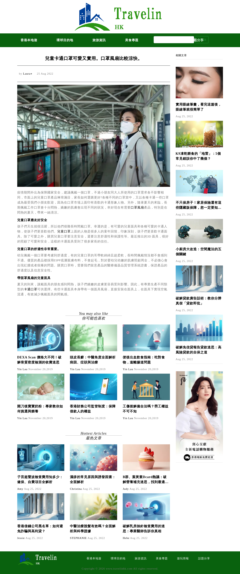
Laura (26, 73)
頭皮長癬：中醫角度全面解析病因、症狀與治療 (93, 359)
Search (202, 39)
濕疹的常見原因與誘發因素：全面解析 (93, 479)
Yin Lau (22, 369)
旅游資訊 (99, 40)
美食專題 (131, 40)
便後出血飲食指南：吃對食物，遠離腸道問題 (144, 359)
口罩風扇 (137, 207)
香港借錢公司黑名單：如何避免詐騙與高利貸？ (40, 528)
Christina (76, 488)
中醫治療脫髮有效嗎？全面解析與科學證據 (93, 528)
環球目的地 (65, 40)
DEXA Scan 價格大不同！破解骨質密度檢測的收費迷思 (39, 359)
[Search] (174, 39)
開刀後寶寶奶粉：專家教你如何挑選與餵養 (40, 408)
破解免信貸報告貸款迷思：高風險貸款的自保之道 (198, 349)
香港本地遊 (29, 40)
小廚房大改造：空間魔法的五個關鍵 (198, 251)
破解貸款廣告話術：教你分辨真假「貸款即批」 (198, 300)
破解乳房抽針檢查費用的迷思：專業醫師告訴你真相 (144, 528)
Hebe (126, 538)
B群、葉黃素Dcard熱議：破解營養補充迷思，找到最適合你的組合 (145, 480)
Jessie (21, 538)
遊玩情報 (183, 558)
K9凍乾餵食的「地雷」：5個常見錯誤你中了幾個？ (198, 156)
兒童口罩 (64, 231)
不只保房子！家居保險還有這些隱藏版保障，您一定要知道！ (198, 205)
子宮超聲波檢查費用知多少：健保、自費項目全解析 (40, 479)
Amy (20, 488)
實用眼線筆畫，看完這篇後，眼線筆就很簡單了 (198, 107)
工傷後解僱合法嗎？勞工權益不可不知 (145, 408)
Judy (126, 488)
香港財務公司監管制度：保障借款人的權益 (93, 408)
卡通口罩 (30, 289)
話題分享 (204, 558)
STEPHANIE (78, 538)
